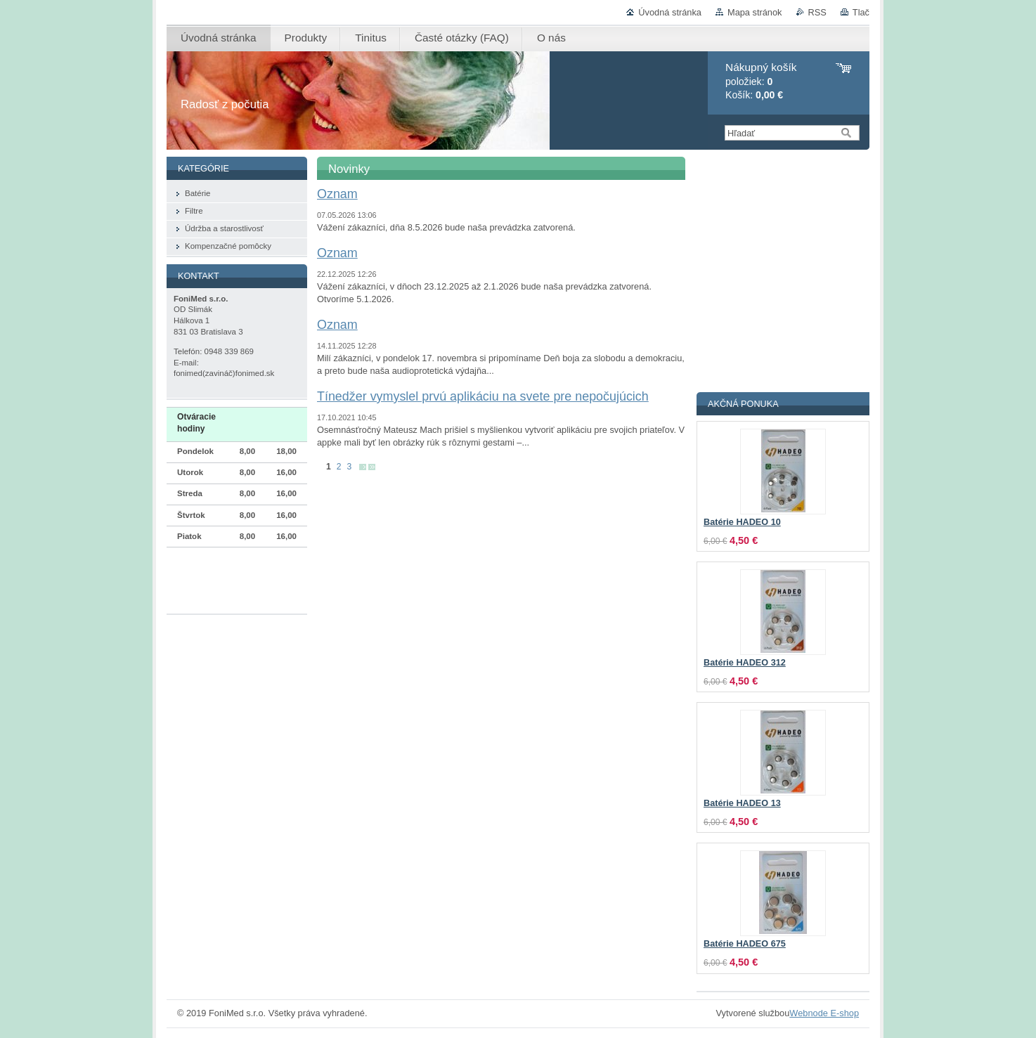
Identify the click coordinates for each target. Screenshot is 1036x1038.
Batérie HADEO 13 (742, 803)
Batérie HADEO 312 (745, 663)
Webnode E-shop (824, 1013)
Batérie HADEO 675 (745, 944)
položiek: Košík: (760, 81)
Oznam (337, 194)
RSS (817, 12)
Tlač (861, 12)
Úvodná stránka (669, 12)
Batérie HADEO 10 (742, 522)
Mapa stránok (754, 12)
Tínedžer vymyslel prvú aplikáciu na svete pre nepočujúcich (483, 396)
